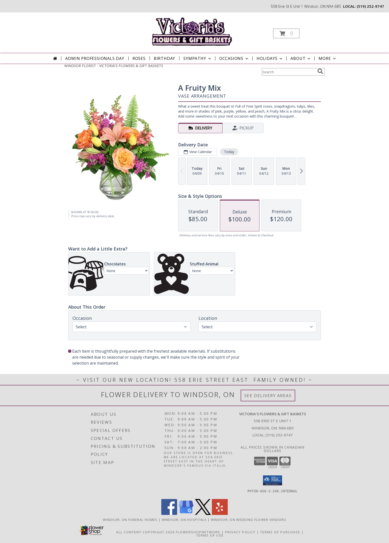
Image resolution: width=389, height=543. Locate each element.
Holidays (270, 58)
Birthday (164, 58)
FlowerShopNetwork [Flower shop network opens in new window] (198, 532)
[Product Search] (288, 71)
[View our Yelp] (220, 513)
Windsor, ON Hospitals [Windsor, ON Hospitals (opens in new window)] (184, 519)
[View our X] (203, 513)
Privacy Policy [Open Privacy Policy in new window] (240, 532)
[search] (320, 71)
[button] (286, 33)
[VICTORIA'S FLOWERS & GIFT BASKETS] (194, 29)
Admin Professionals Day (94, 58)
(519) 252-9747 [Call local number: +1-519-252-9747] (370, 6)
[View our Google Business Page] (186, 513)
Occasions (234, 58)
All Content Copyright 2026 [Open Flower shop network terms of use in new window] (145, 532)
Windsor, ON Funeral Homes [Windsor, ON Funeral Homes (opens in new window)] (130, 519)
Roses (139, 58)
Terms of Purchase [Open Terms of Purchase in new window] (280, 532)
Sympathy (197, 58)
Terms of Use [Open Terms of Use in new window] (210, 535)
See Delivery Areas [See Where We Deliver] (268, 395)
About (301, 58)
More (328, 58)
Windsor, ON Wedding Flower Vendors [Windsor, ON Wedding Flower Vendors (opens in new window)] (248, 519)
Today (229, 151)
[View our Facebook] (169, 513)
